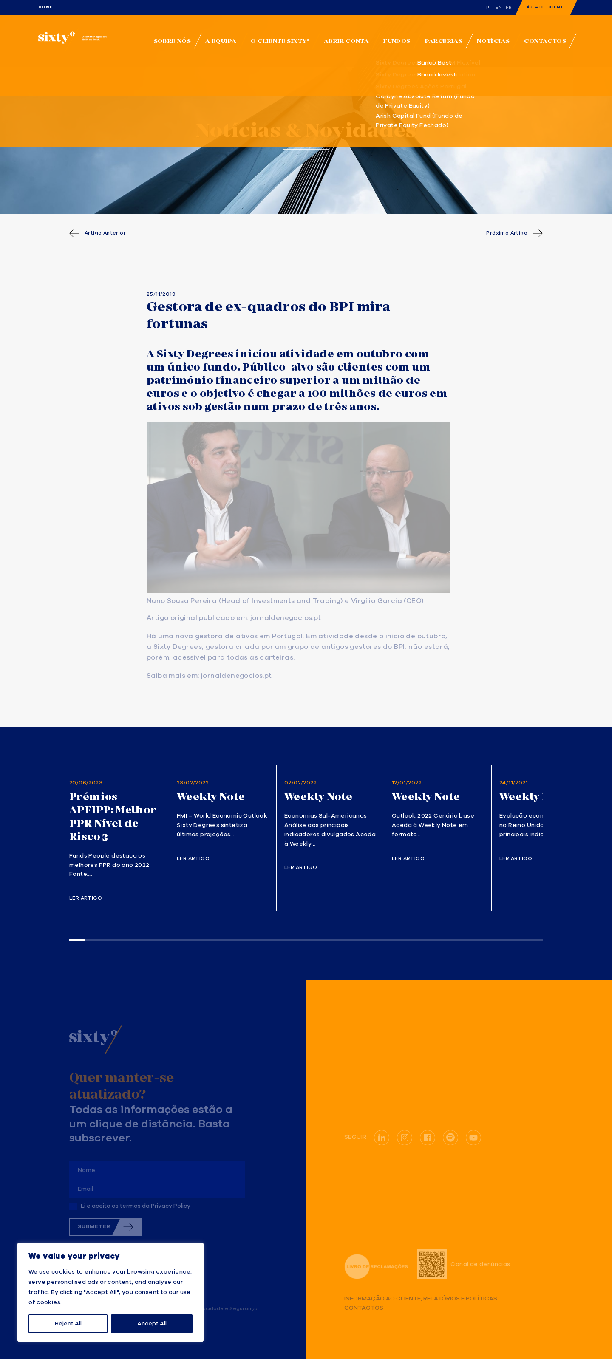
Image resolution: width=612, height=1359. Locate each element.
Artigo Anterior (105, 233)
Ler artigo (85, 898)
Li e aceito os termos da (135, 1206)
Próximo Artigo (506, 233)
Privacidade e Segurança (225, 1309)
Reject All (68, 1323)
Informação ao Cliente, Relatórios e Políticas (420, 1298)
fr (508, 7)
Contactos (363, 1308)
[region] (110, 1292)
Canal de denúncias (463, 1264)
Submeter (94, 1227)
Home (45, 7)
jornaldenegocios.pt (285, 618)
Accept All (152, 1323)
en (499, 7)
